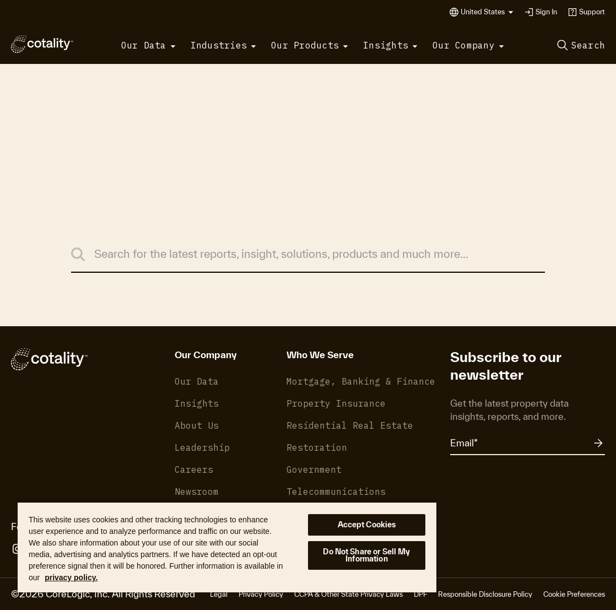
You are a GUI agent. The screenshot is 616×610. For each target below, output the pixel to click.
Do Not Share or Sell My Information (366, 555)
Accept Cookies (367, 524)
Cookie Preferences (574, 594)
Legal (219, 594)
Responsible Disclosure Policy (485, 594)
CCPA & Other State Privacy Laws (348, 594)
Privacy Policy (261, 594)
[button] (487, 12)
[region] (227, 546)
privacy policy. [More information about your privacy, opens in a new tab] (71, 577)
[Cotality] (42, 44)
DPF (420, 594)
